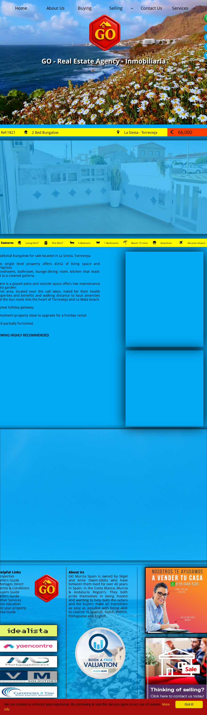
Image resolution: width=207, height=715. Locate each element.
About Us (76, 572)
